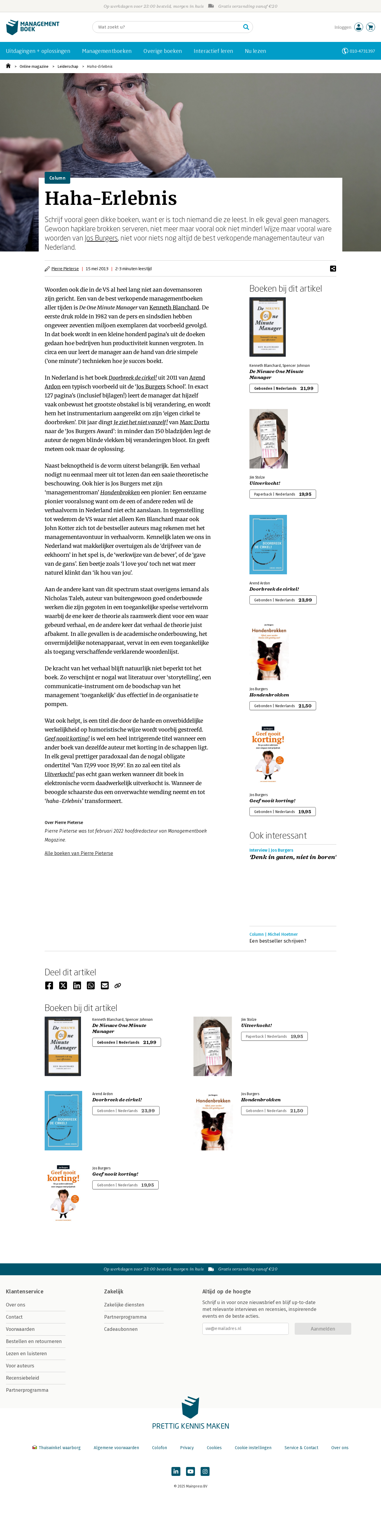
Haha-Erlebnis (100, 66)
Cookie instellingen (253, 1447)
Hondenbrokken (120, 492)
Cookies (214, 1447)
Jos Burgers (101, 237)
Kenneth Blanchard (174, 307)
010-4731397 (362, 51)
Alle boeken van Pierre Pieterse (79, 853)
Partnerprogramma (27, 1390)
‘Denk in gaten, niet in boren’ (292, 857)
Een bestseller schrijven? (277, 941)
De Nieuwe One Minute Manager (276, 374)
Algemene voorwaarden (116, 1447)
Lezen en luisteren (26, 1353)
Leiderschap (67, 66)
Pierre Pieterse (65, 268)
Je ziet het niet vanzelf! (141, 422)
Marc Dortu (194, 422)
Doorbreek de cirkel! (133, 377)
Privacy (187, 1447)
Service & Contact (301, 1447)
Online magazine (34, 66)
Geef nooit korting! (67, 738)
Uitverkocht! (60, 774)
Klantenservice (24, 1291)
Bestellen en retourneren (34, 1341)
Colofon (159, 1447)
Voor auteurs (20, 1366)
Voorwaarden (20, 1329)
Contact (14, 1317)
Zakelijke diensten (124, 1305)
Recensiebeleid (22, 1378)
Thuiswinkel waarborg (57, 1447)
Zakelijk (113, 1291)
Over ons (15, 1305)
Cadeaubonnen (121, 1329)
